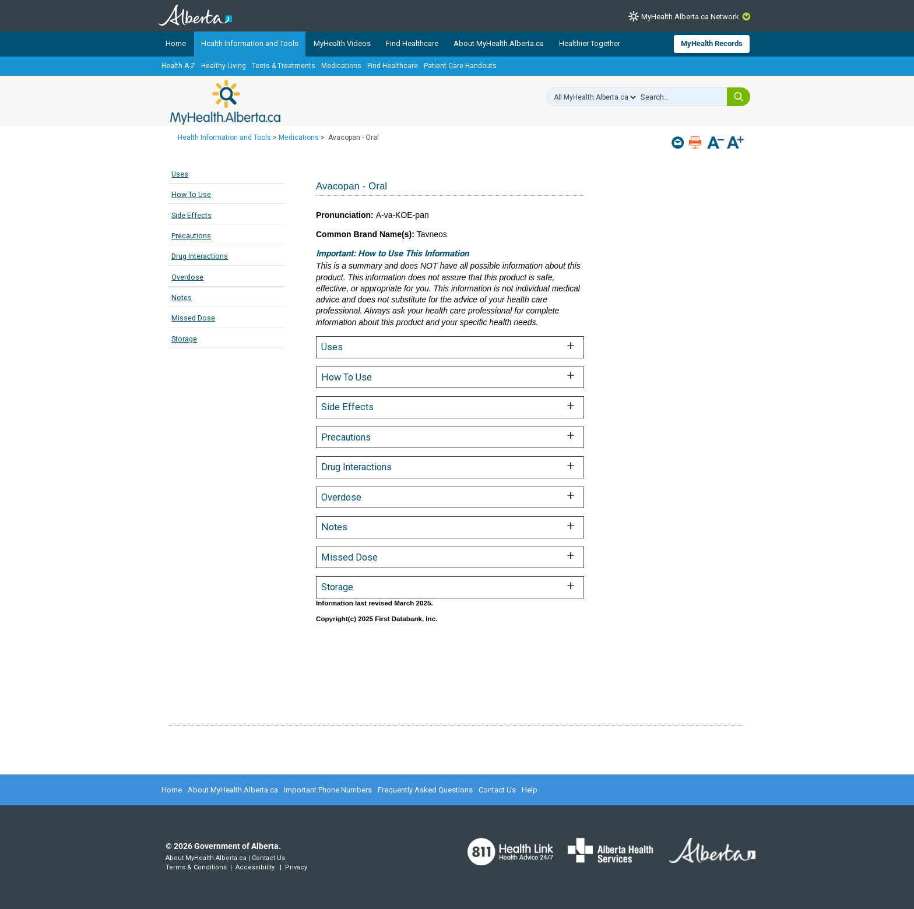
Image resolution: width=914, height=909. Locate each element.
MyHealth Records (712, 43)
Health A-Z (178, 66)
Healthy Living (223, 66)
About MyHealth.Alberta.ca (499, 43)
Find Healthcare (412, 43)
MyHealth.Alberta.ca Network (690, 16)
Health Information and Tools (249, 43)
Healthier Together (589, 43)
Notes (181, 297)
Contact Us (497, 789)
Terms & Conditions (196, 867)
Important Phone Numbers (328, 789)
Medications (341, 66)
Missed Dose (193, 317)
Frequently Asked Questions (425, 789)
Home (176, 43)
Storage (184, 338)
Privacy (296, 867)
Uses (179, 174)
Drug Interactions (199, 256)
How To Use (191, 194)
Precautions (191, 235)
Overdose (187, 277)
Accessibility (255, 867)
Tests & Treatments (283, 66)
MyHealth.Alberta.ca (225, 102)
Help (529, 789)
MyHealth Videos (342, 43)
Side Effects (191, 215)
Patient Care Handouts (460, 66)
